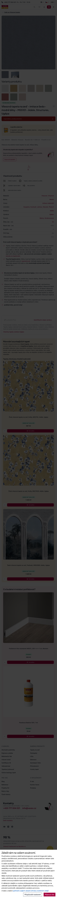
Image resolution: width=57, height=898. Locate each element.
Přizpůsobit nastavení (33, 895)
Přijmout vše (49, 895)
